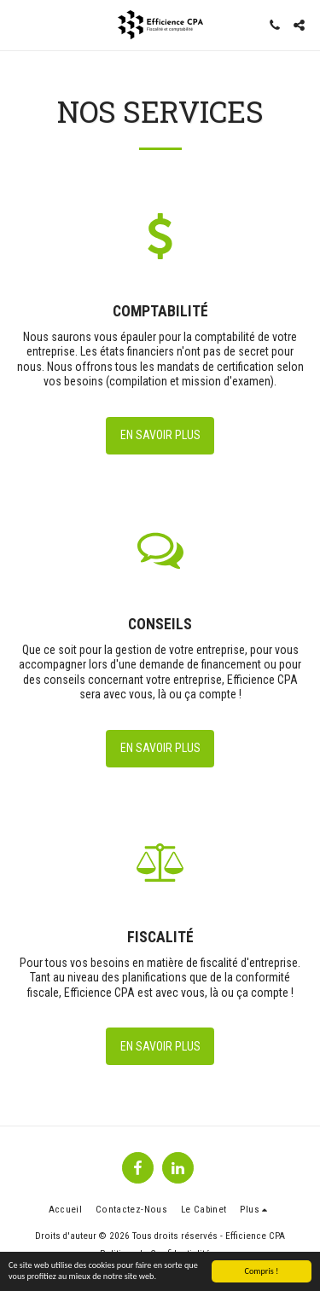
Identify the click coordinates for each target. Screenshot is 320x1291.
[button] (18, 25)
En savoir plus (160, 435)
